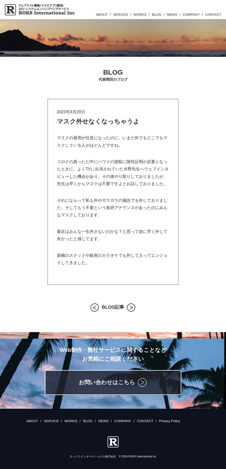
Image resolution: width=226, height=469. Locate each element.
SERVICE (120, 14)
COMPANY (191, 14)
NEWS (172, 14)
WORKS (140, 14)
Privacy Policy (169, 421)
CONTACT (213, 14)
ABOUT (102, 14)
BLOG (157, 14)
